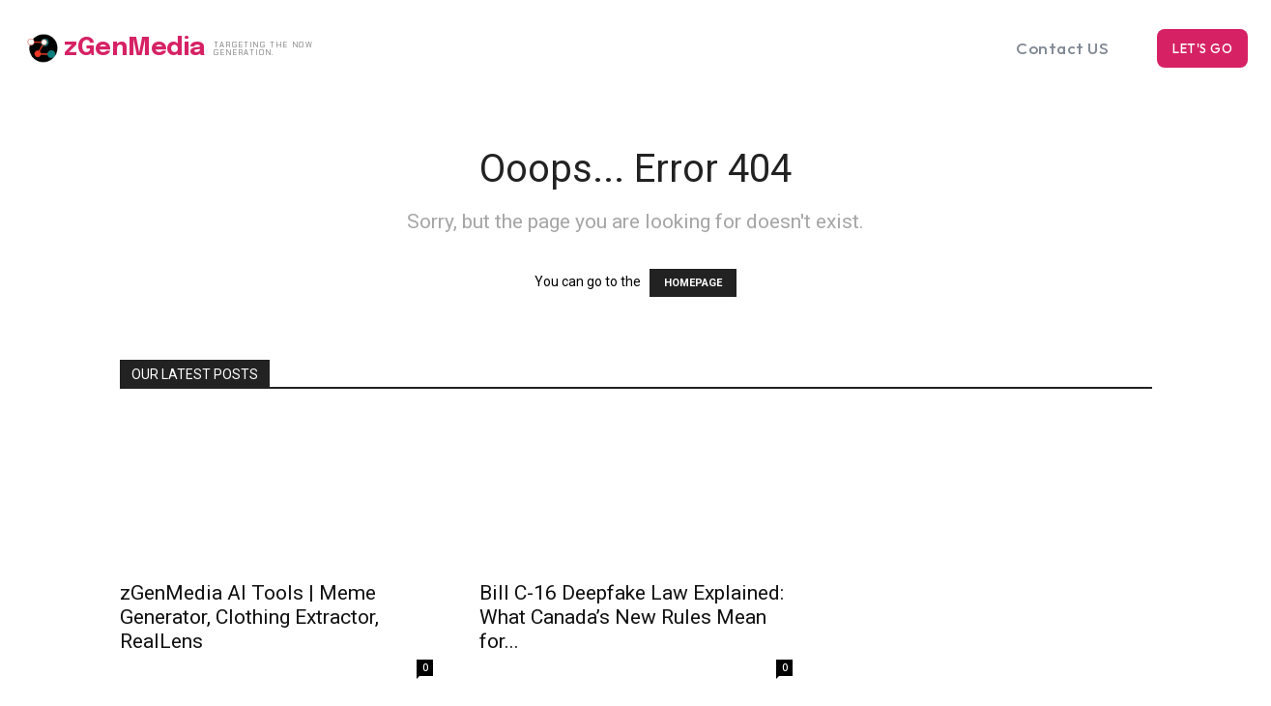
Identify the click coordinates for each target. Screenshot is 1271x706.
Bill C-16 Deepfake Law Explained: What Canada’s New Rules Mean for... (631, 617)
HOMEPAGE (693, 283)
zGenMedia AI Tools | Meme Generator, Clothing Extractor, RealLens (249, 617)
